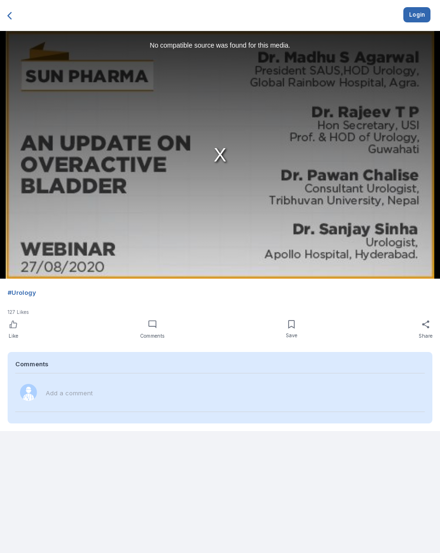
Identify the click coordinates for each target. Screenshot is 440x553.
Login (417, 14)
